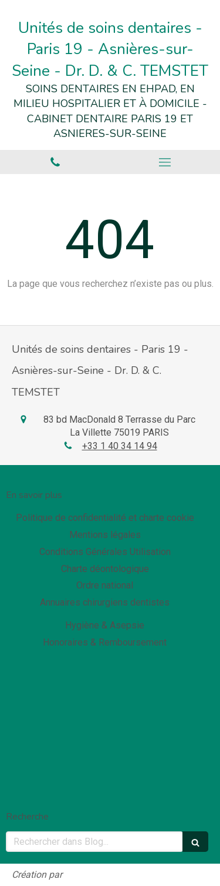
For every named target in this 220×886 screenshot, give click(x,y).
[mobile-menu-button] (165, 162)
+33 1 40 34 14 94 (119, 446)
